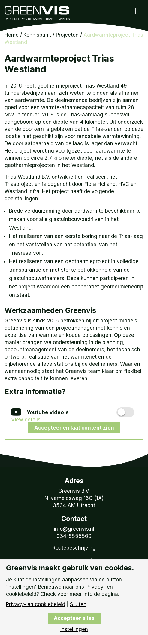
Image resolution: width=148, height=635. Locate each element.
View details (26, 419)
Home (12, 35)
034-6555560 (74, 536)
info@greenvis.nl (74, 529)
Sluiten (78, 604)
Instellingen (74, 629)
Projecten (67, 35)
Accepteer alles (74, 618)
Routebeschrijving (74, 548)
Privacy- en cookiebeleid (35, 604)
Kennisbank (37, 35)
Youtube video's (40, 412)
